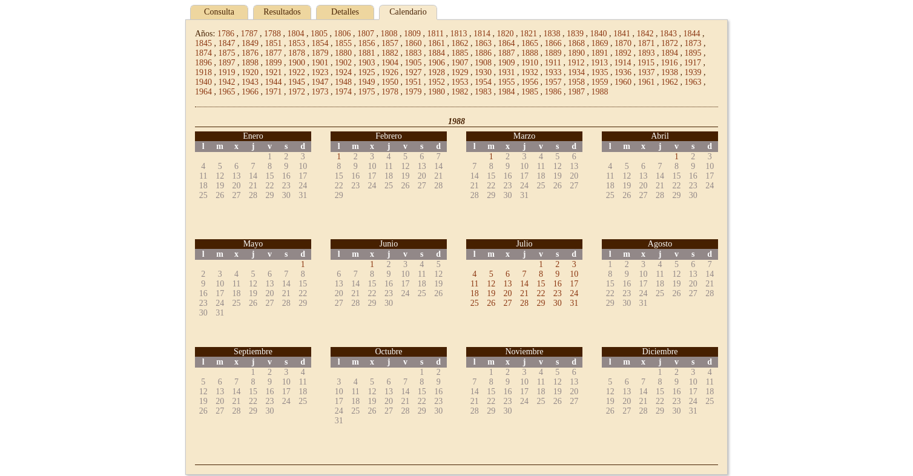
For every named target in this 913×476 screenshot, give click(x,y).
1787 (248, 33)
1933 (553, 72)
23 (557, 293)
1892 (623, 53)
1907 (460, 62)
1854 (320, 43)
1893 (646, 53)
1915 (646, 62)
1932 (529, 72)
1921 (273, 72)
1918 (203, 72)
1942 (227, 82)
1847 (227, 43)
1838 (551, 33)
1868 (576, 43)
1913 (599, 62)
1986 (553, 91)
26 (491, 303)
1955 (506, 82)
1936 (623, 72)
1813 (458, 33)
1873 (693, 43)
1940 (203, 82)
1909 (506, 62)
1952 (436, 82)
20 (508, 293)
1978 (389, 91)
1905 (413, 62)
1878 (296, 53)
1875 (227, 53)
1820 (504, 33)
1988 (600, 91)
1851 (273, 43)
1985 (529, 91)
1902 (343, 62)
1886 (483, 53)
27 (508, 303)
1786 (225, 33)
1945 (296, 82)
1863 (483, 43)
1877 (273, 53)
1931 (506, 72)
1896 (203, 62)
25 (474, 303)
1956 (529, 82)
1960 (623, 82)
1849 (250, 43)
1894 (669, 53)
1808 (388, 33)
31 (574, 303)
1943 (250, 82)
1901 (320, 62)
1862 (460, 43)
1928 (436, 72)
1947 (320, 82)
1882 (389, 53)
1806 (342, 33)
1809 (412, 33)
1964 (203, 91)
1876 (250, 53)
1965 (227, 91)
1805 (319, 33)
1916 (669, 62)
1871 (646, 43)
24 (574, 293)
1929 (460, 72)
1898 (250, 62)
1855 (343, 43)
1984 (506, 91)
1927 (413, 72)
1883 (413, 53)
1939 (693, 72)
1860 (413, 43)
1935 (600, 72)
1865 (529, 43)
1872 (669, 43)
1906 (436, 62)
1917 (692, 62)
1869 (600, 43)
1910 (529, 62)
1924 (343, 72)
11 (474, 283)
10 (574, 274)
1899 (273, 62)
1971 (273, 91)
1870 (623, 43)
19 (491, 293)
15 (540, 283)
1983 (483, 91)
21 (524, 293)
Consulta (219, 11)
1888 (529, 53)
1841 (621, 33)
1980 (436, 91)
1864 (506, 43)
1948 (343, 82)
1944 (273, 82)
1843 (668, 33)
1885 (460, 53)
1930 (483, 72)
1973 (320, 91)
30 (557, 303)
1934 (576, 72)
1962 (669, 82)
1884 (436, 53)
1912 (575, 62)
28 (524, 303)
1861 (436, 43)
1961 (646, 82)
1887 (506, 53)
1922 (296, 72)
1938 (669, 72)
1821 (528, 33)
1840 (598, 33)
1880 (343, 53)
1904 (389, 62)
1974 (343, 91)
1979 (413, 91)
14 (524, 283)
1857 (389, 43)
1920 (250, 72)
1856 (366, 43)
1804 (295, 33)
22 (540, 293)
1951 (413, 82)
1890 (576, 53)
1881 (366, 53)
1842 (644, 33)
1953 (460, 82)
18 (474, 293)
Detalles (345, 11)
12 (491, 283)
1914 (622, 62)
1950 (389, 82)
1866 (553, 43)
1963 (693, 82)
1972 (296, 91)
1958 (576, 82)
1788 (272, 33)
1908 (483, 62)
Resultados (281, 11)
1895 (693, 53)
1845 (203, 43)
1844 (691, 33)
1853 (296, 43)
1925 (366, 72)
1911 (553, 62)
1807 (365, 33)
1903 (366, 62)
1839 (575, 33)
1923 (320, 72)
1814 (481, 33)
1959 (600, 82)
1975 (366, 91)
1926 (389, 72)
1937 (646, 72)
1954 (483, 82)
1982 (460, 91)
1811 (435, 33)
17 (574, 283)
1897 (227, 62)
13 (508, 283)
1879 (320, 53)
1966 (250, 91)
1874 (203, 53)
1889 (553, 53)
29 (540, 303)
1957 (553, 82)
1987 (576, 91)
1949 (366, 82)
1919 (227, 72)
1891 (600, 53)
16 (557, 283)
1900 (296, 62)
